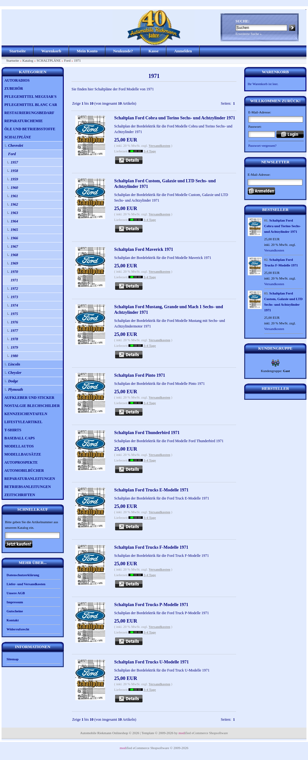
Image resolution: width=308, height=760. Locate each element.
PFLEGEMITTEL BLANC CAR (30, 105)
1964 (14, 221)
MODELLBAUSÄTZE (22, 454)
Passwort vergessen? (262, 145)
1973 (14, 297)
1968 (14, 255)
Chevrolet (15, 145)
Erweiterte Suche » (249, 34)
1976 (14, 322)
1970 (14, 272)
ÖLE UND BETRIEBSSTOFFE (29, 129)
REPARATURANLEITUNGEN (29, 478)
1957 (14, 162)
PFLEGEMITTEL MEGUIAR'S (30, 96)
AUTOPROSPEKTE (21, 462)
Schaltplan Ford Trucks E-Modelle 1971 (151, 490)
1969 (14, 263)
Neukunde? (123, 51)
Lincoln (14, 364)
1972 (14, 288)
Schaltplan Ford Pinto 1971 (139, 375)
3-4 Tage (150, 151)
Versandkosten (159, 145)
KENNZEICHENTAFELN (25, 414)
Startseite (17, 51)
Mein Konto (87, 51)
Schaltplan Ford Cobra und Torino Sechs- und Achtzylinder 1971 (174, 118)
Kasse (153, 51)
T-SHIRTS (12, 430)
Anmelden (183, 51)
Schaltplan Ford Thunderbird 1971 (147, 432)
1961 (14, 196)
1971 (77, 60)
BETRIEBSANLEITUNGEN (27, 487)
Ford (67, 60)
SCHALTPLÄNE (49, 60)
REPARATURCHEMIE (23, 121)
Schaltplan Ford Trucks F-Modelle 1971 (151, 547)
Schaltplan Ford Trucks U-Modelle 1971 (151, 662)
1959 (14, 179)
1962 (14, 204)
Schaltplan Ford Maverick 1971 (143, 249)
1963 (14, 213)
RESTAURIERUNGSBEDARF (29, 113)
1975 (14, 314)
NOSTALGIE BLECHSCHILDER (32, 406)
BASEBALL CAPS (19, 438)
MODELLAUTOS (19, 446)
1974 (14, 305)
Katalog (27, 60)
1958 (14, 171)
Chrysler (14, 372)
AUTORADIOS (17, 80)
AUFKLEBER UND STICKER (29, 397)
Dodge (13, 381)
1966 (14, 238)
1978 (14, 339)
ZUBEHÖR (13, 88)
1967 (14, 246)
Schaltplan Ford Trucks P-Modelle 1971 (151, 604)
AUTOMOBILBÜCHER (24, 470)
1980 (14, 356)
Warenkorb (51, 51)
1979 (14, 347)
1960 (14, 187)
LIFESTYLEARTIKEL (23, 422)
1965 (14, 229)
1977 (14, 330)
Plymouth (15, 389)
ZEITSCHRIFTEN (19, 495)
